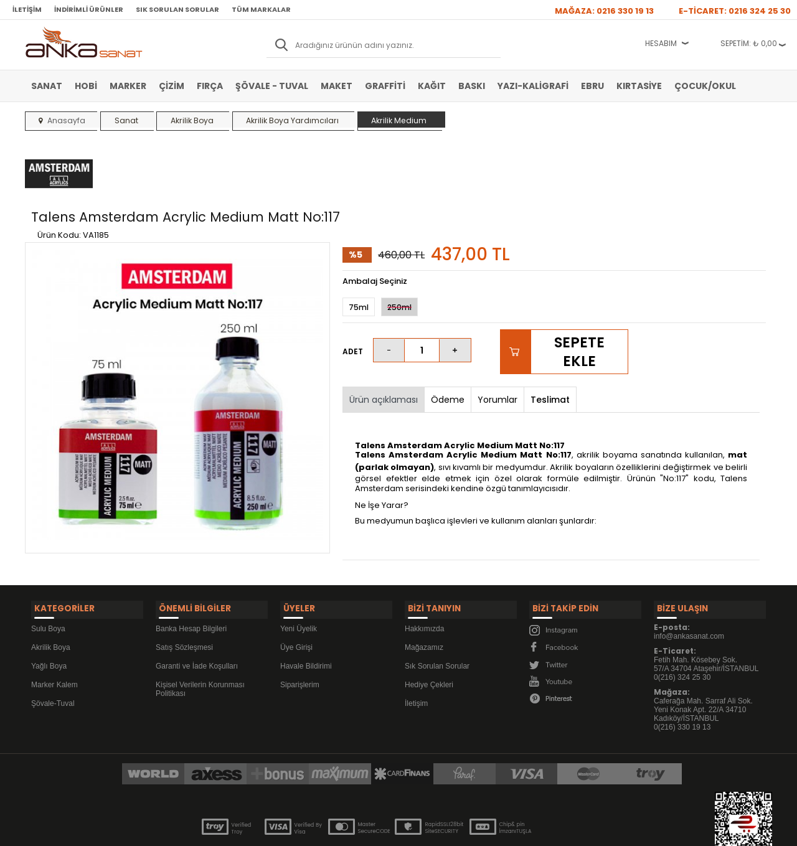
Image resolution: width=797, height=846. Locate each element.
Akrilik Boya (50, 591)
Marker (128, 86)
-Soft (329, 830)
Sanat (46, 86)
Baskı (471, 86)
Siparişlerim (299, 628)
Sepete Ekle (579, 300)
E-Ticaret (361, 830)
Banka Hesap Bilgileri (191, 572)
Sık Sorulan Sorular (177, 9)
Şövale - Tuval (271, 86)
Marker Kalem (54, 628)
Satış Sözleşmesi (184, 591)
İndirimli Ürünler (88, 9)
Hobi (86, 86)
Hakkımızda (424, 572)
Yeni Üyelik (298, 572)
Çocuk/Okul (705, 86)
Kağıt (432, 86)
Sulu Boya (48, 572)
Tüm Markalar (261, 9)
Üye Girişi (296, 591)
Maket (336, 86)
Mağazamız (424, 591)
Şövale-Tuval (53, 647)
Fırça (210, 86)
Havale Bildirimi (306, 610)
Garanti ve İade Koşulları (197, 610)
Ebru (592, 86)
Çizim (171, 86)
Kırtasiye (639, 86)
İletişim (27, 9)
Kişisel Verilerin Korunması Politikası (200, 633)
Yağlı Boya (49, 610)
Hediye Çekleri (429, 628)
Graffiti (385, 86)
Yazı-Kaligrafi (533, 86)
